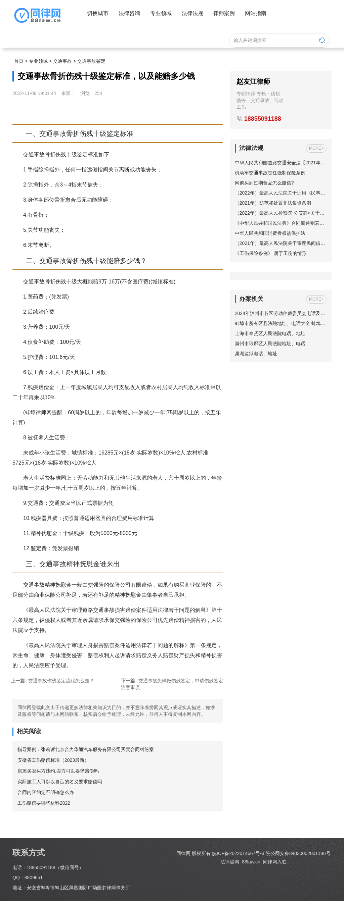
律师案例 (224, 13)
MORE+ (316, 148)
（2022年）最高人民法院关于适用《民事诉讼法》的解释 (281, 193)
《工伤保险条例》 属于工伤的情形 (271, 253)
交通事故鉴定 (91, 61)
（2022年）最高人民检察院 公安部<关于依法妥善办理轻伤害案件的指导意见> (281, 213)
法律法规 (192, 13)
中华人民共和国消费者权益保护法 (270, 233)
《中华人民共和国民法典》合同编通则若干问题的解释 (281, 223)
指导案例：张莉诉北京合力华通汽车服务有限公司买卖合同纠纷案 (85, 749)
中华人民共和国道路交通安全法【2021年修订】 (281, 162)
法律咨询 (129, 13)
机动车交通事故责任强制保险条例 (270, 172)
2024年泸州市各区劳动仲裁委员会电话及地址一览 (281, 313)
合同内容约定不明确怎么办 (45, 792)
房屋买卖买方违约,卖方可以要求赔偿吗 (58, 771)
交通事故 (62, 61)
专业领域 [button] (161, 13)
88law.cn (250, 861)
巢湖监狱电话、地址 (256, 353)
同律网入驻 (275, 861)
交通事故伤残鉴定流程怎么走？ (52, 680)
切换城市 (98, 13)
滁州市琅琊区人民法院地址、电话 (270, 343)
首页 (19, 61)
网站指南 (255, 13)
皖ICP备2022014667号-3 (238, 853)
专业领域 (38, 61)
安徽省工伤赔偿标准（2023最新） (53, 760)
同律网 (183, 853)
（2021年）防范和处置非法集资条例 (273, 203)
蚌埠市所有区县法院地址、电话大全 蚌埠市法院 (281, 323)
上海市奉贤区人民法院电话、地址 (270, 333)
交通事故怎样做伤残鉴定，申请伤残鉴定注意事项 (172, 684)
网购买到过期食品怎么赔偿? (264, 183)
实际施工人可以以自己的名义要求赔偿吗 (59, 781)
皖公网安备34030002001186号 (298, 853)
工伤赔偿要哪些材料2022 (43, 803)
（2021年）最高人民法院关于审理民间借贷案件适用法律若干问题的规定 (281, 243)
